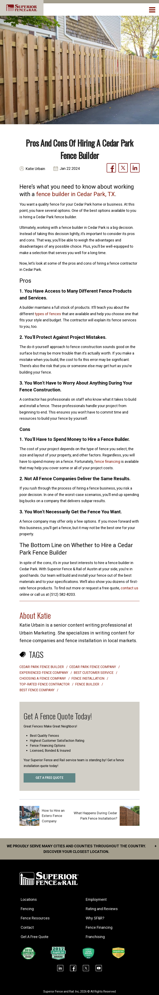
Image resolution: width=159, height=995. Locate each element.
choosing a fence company (43, 678)
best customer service (94, 673)
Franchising (95, 937)
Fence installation (88, 678)
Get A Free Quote (34, 937)
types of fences (48, 314)
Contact (27, 927)
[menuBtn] (152, 9)
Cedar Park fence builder (42, 667)
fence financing (107, 461)
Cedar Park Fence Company (93, 667)
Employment (96, 899)
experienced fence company (44, 673)
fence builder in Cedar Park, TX (75, 194)
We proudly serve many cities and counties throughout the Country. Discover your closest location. (82, 848)
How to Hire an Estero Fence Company (53, 815)
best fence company (37, 690)
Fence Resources (35, 918)
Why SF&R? (95, 918)
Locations (29, 899)
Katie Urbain (35, 168)
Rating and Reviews (102, 909)
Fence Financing (99, 927)
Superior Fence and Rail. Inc (61, 991)
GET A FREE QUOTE (49, 777)
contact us (129, 588)
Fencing (27, 909)
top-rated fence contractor (44, 684)
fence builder (87, 684)
